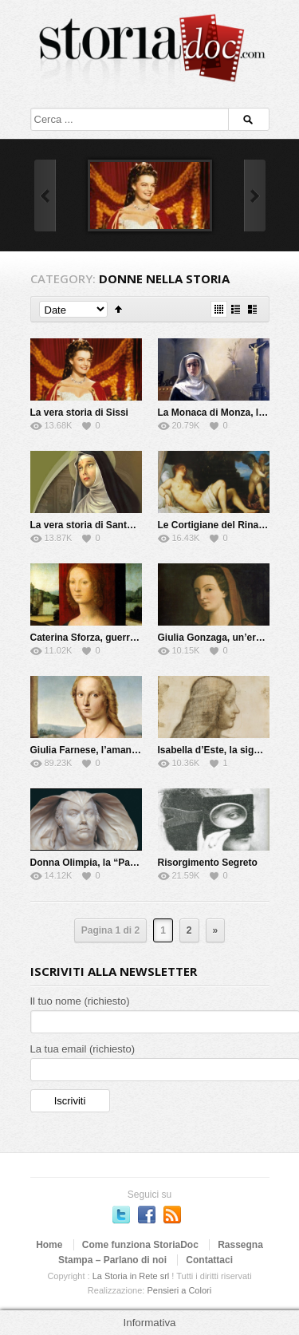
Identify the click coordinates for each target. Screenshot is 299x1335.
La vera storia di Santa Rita (91, 525)
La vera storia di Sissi (79, 412)
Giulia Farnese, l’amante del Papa (106, 750)
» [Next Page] (215, 930)
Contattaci (209, 1260)
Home (49, 1244)
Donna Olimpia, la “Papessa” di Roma (116, 862)
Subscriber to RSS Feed (172, 1214)
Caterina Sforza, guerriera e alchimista (117, 637)
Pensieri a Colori (179, 1290)
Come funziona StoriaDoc (140, 1244)
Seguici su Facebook (146, 1214)
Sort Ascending (118, 309)
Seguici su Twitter (121, 1214)
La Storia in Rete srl (131, 1276)
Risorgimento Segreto (208, 862)
